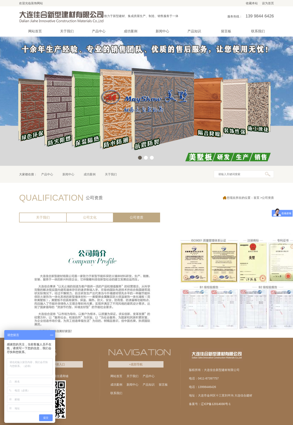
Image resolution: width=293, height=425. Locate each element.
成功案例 (90, 174)
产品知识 (149, 384)
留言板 (163, 384)
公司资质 (136, 217)
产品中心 (47, 174)
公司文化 (90, 217)
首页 (256, 197)
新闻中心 (68, 174)
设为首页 (268, 3)
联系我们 (116, 393)
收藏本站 (252, 3)
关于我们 (111, 174)
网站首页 (35, 31)
